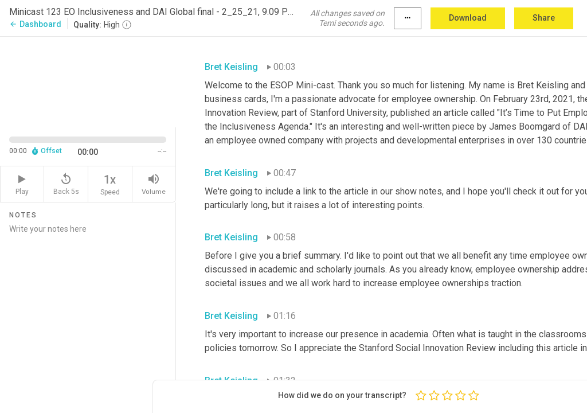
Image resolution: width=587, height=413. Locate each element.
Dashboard (35, 24)
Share (544, 17)
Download (468, 17)
